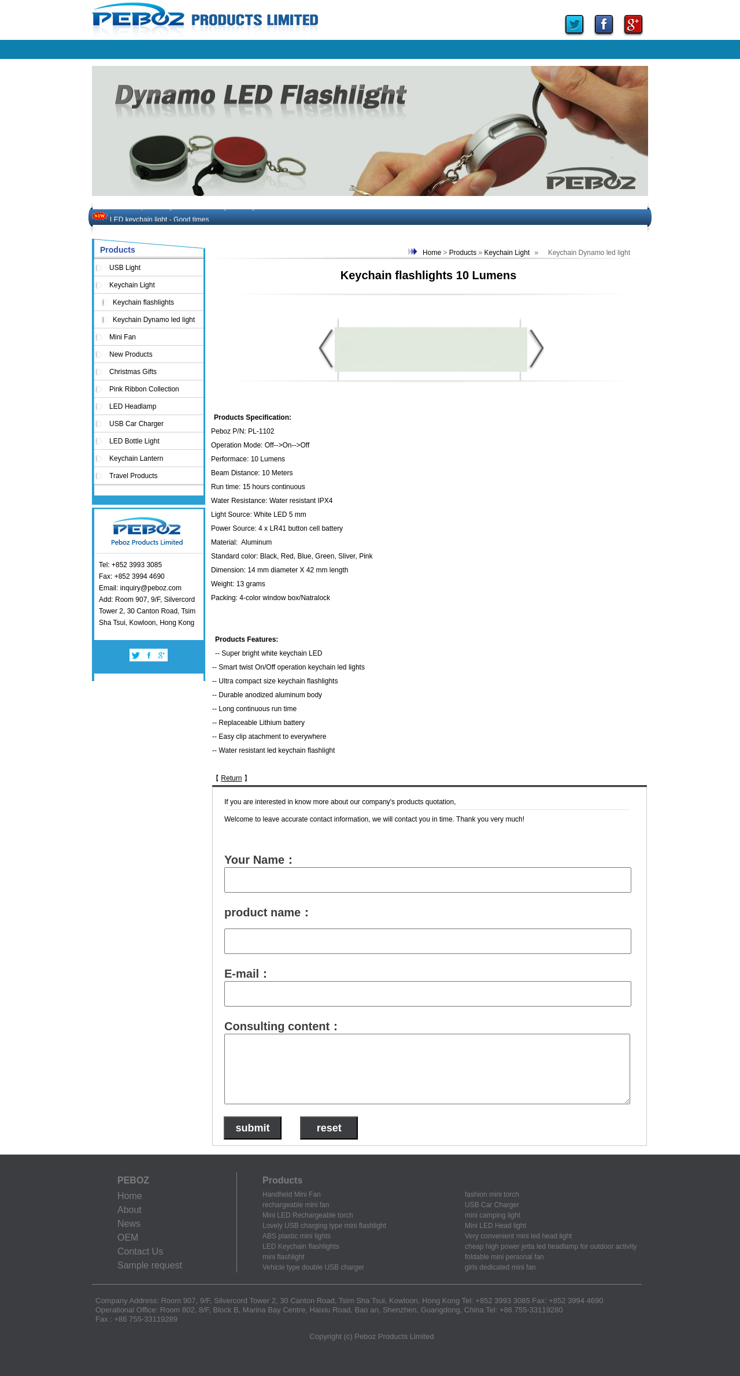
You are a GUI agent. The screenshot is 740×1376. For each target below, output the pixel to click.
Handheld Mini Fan (291, 1194)
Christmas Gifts (133, 372)
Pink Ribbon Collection (144, 389)
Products (462, 253)
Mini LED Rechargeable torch (307, 1215)
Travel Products (133, 476)
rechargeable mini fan (295, 1205)
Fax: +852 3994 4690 (132, 576)
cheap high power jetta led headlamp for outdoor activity (551, 1246)
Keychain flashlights (143, 302)
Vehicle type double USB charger (313, 1267)
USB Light (124, 268)
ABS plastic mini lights (296, 1236)
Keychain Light (132, 285)
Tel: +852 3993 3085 (130, 565)
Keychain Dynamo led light (154, 320)
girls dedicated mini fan (500, 1267)
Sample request (149, 1265)
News (128, 1224)
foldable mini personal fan (504, 1257)
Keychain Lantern (136, 458)
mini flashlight (283, 1257)
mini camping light (492, 1215)
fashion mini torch (492, 1194)
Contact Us (140, 1251)
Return (231, 778)
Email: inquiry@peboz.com (140, 588)
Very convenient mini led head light (518, 1236)
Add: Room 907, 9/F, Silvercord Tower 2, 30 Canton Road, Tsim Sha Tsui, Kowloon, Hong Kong (147, 611)
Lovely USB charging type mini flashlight (324, 1226)
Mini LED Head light (495, 1226)
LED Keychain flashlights (300, 1246)
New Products (131, 354)
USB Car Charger (136, 424)
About (129, 1210)
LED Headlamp (132, 406)
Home (432, 253)
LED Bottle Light (134, 441)
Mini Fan (122, 337)
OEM (127, 1237)
